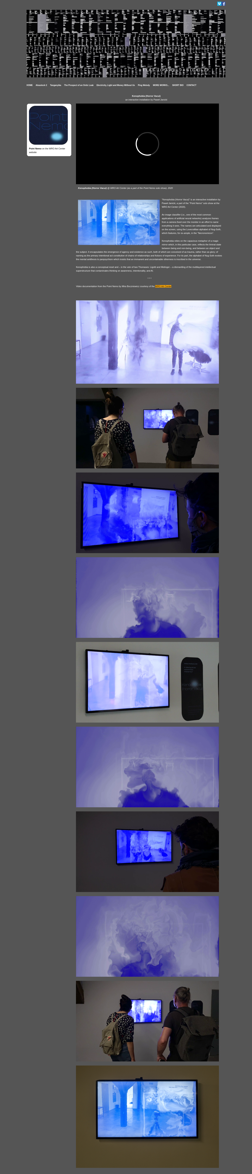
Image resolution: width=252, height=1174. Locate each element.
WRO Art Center (163, 286)
